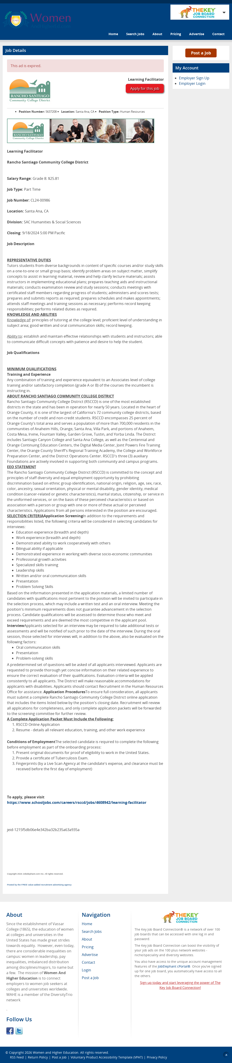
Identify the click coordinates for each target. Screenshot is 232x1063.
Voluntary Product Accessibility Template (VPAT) (107, 1057)
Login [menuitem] (86, 970)
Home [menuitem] (87, 923)
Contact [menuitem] (88, 962)
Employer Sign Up (194, 78)
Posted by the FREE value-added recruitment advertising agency (39, 884)
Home (113, 34)
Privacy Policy (157, 1057)
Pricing (175, 34)
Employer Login (192, 83)
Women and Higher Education (55, 1052)
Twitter (19, 1030)
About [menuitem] (87, 939)
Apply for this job (144, 88)
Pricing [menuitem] (88, 946)
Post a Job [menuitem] (90, 977)
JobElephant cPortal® (174, 966)
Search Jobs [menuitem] (92, 931)
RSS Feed (17, 1057)
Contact (218, 34)
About (157, 34)
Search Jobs (135, 34)
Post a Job (201, 53)
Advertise (196, 34)
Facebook (10, 1030)
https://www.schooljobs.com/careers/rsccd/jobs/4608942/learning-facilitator (76, 802)
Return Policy (38, 1057)
